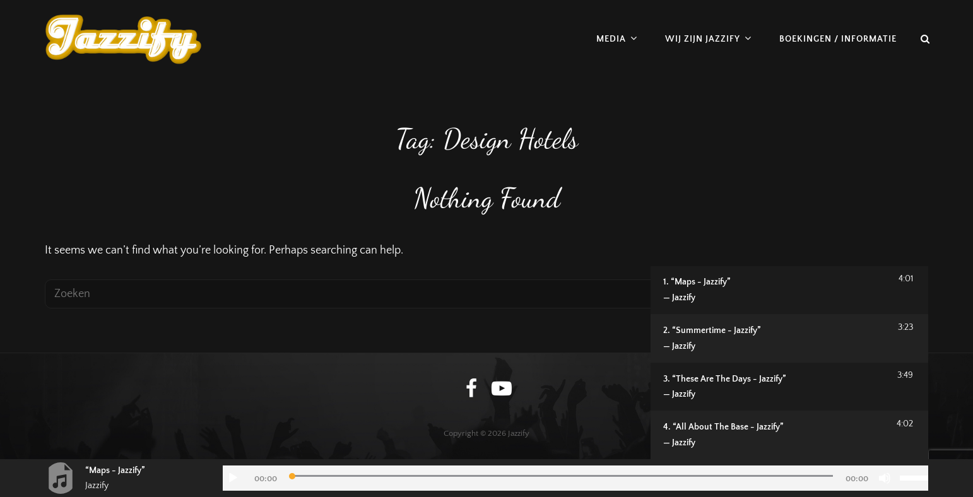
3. (770, 388)
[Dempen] (884, 478)
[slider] (561, 476)
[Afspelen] (233, 478)
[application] (575, 478)
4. (770, 436)
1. (770, 291)
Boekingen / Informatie (838, 39)
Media (611, 39)
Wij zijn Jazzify (702, 39)
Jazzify (518, 433)
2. (770, 339)
